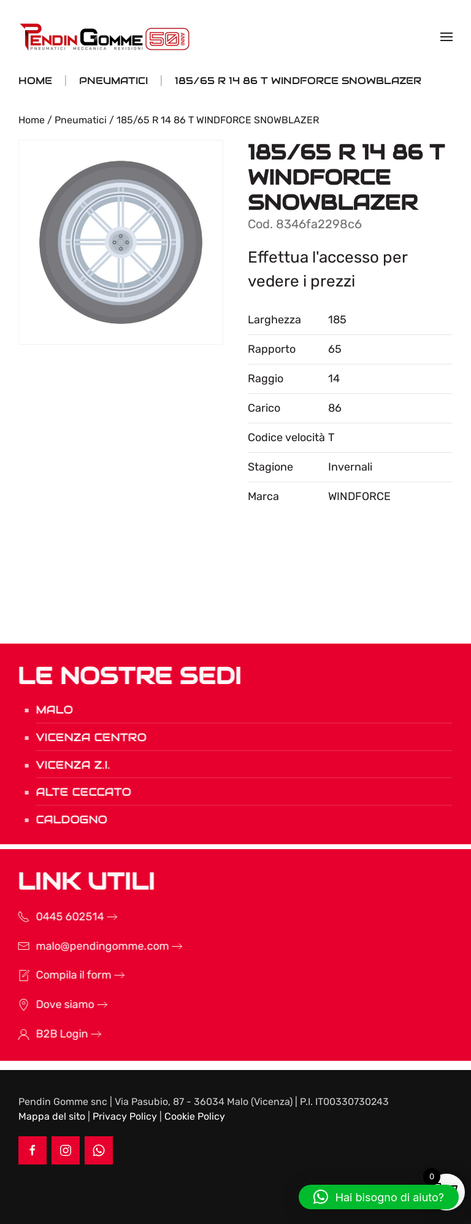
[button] (446, 37)
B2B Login (46, 1034)
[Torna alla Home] (106, 37)
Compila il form (58, 975)
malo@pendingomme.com (87, 946)
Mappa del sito (51, 1116)
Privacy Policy (125, 1116)
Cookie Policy (194, 1116)
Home (31, 120)
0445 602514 (54, 916)
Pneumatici (81, 120)
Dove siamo (49, 1004)
